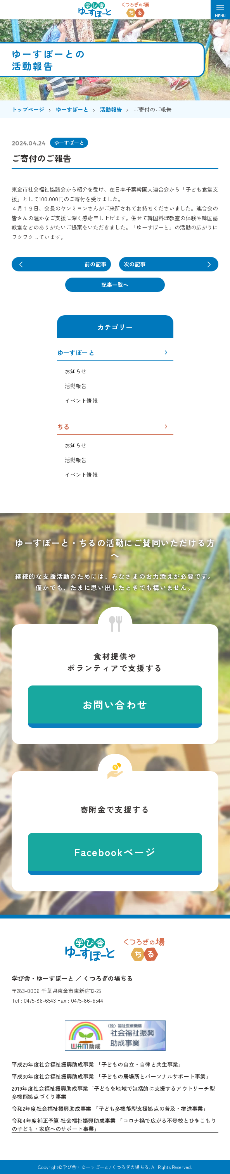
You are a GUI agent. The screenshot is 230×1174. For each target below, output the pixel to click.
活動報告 (76, 386)
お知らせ (76, 371)
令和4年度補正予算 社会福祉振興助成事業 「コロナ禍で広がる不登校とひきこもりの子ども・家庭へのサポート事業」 (114, 1125)
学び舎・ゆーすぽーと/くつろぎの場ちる (105, 1167)
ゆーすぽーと (76, 353)
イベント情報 (81, 400)
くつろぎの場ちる (144, 949)
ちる (63, 427)
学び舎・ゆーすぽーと (90, 949)
